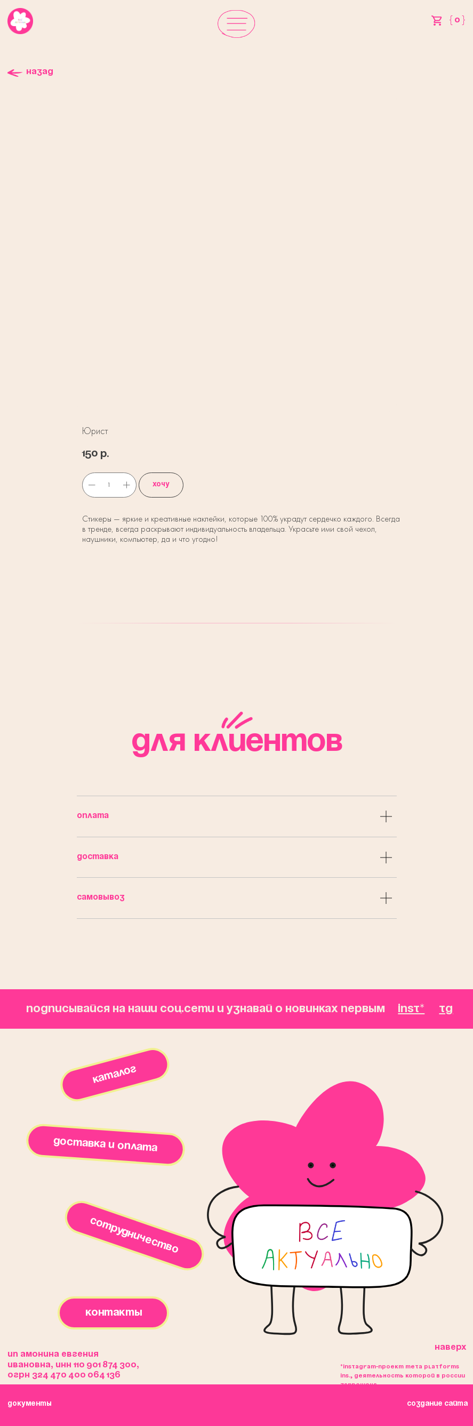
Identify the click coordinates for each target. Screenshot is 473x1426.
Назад (39, 72)
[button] (236, 23)
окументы (29, 1403)
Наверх (450, 1347)
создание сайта (437, 1403)
